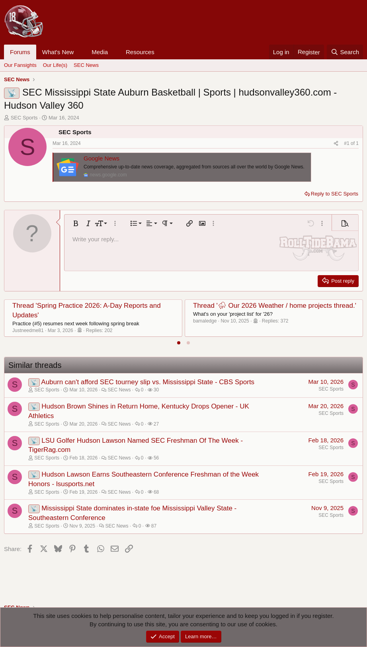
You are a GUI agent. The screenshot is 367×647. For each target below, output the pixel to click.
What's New (58, 52)
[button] (80, 52)
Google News (101, 158)
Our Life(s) (55, 65)
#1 (347, 143)
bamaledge (205, 321)
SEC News (86, 65)
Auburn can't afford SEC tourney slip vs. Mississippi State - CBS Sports (147, 382)
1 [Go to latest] (357, 143)
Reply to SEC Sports (334, 194)
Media (100, 52)
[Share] (336, 143)
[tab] (179, 343)
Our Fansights (20, 65)
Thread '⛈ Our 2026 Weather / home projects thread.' (274, 305)
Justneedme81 (28, 330)
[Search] (345, 52)
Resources (140, 52)
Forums (20, 52)
